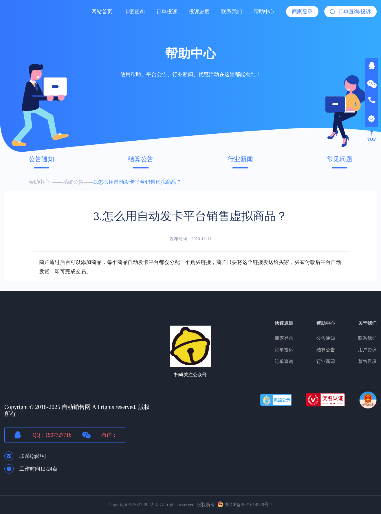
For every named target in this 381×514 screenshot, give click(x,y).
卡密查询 (134, 11)
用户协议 (367, 349)
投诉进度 (199, 11)
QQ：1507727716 (52, 435)
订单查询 (284, 361)
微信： (109, 435)
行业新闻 (240, 159)
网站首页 (101, 11)
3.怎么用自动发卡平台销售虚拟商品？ (138, 182)
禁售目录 (367, 361)
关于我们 (367, 323)
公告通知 (41, 159)
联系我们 (231, 11)
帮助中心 (264, 11)
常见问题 (339, 159)
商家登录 (302, 11)
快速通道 (284, 323)
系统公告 (73, 182)
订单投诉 (166, 11)
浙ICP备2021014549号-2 (248, 504)
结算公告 (140, 159)
